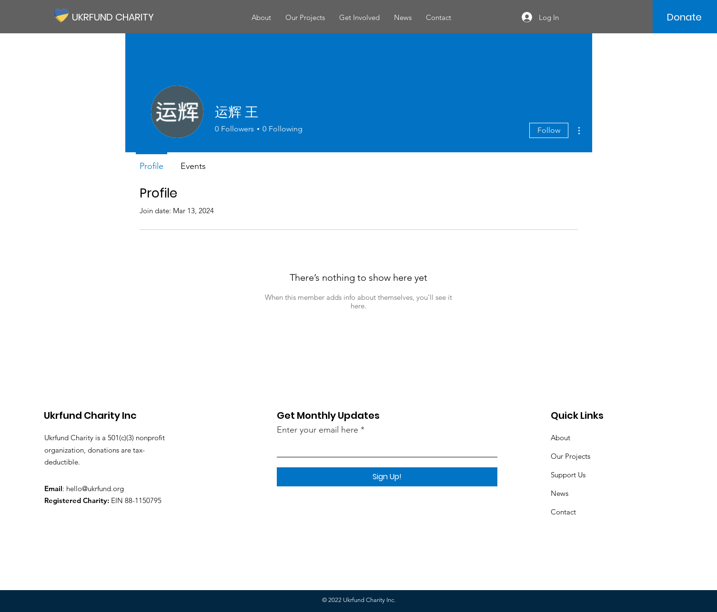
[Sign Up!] (387, 476)
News (559, 493)
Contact (563, 511)
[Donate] (684, 17)
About (560, 437)
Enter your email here (317, 429)
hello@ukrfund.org (95, 488)
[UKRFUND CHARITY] (115, 17)
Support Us (568, 474)
